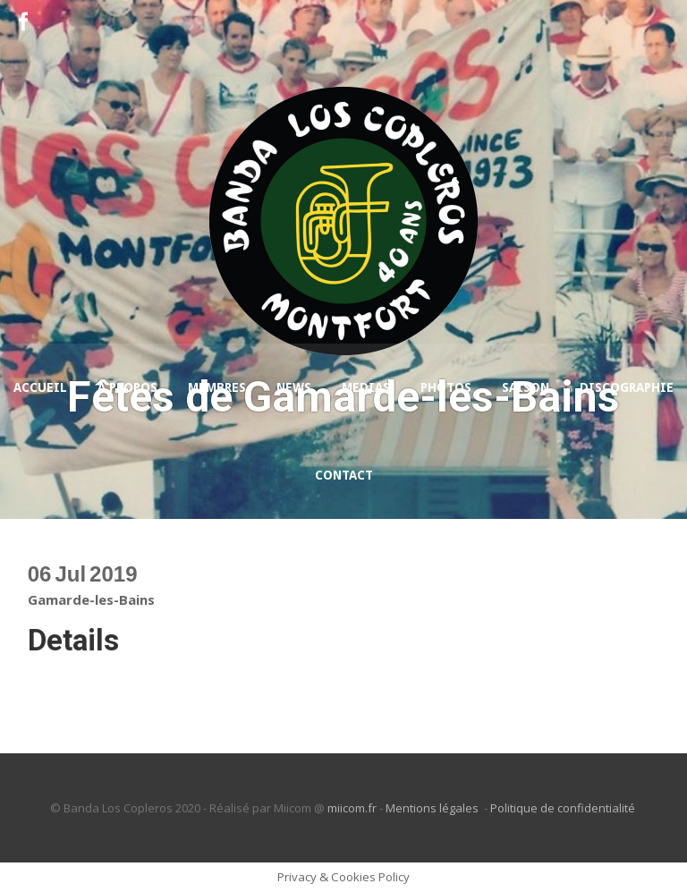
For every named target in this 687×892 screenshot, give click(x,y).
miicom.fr (352, 808)
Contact (344, 475)
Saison (525, 387)
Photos (445, 387)
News (293, 387)
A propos (127, 387)
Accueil (40, 387)
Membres (217, 387)
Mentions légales (433, 808)
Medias (366, 387)
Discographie (627, 387)
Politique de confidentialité (564, 808)
